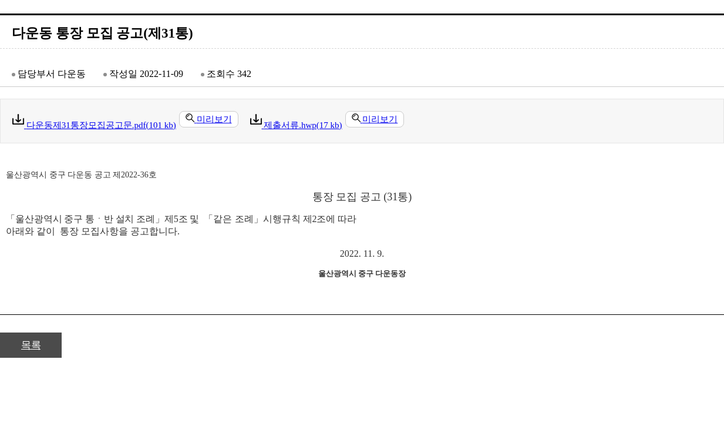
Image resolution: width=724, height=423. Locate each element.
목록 (31, 345)
